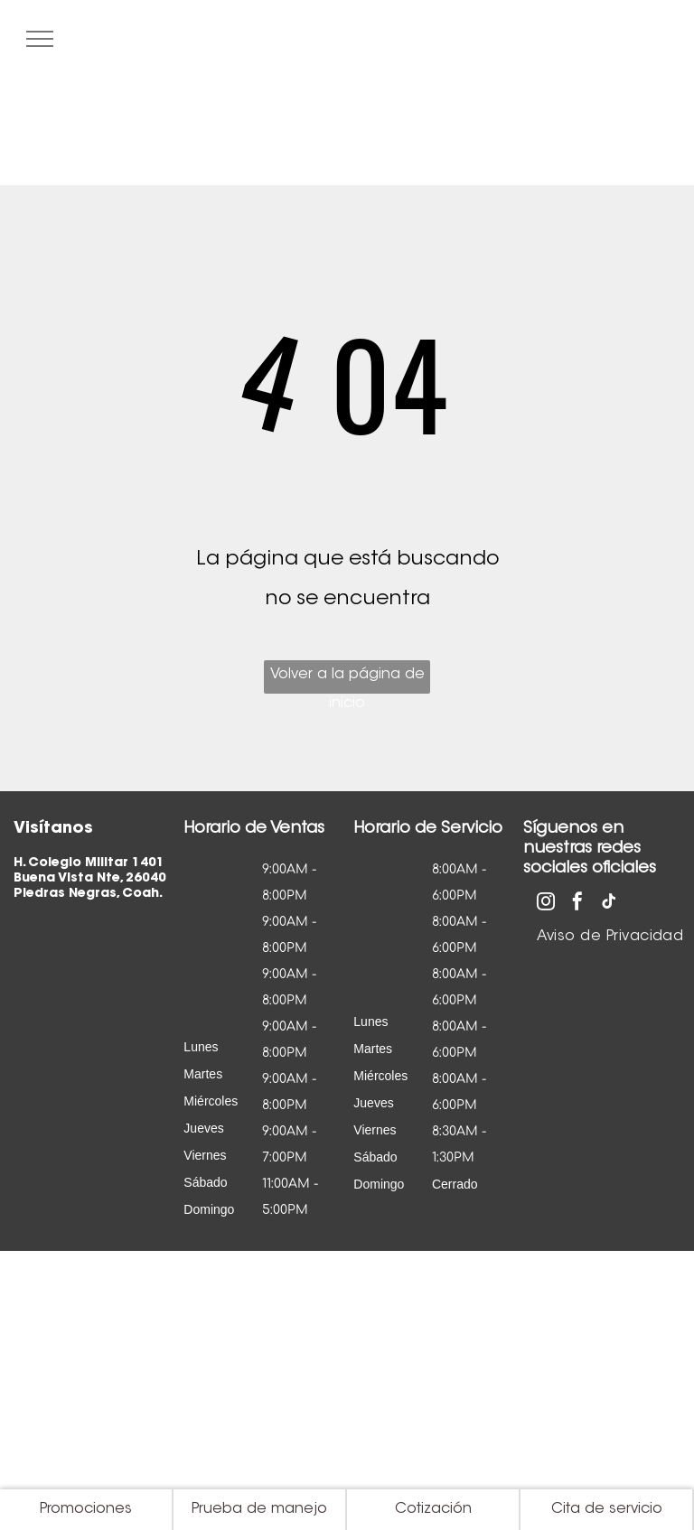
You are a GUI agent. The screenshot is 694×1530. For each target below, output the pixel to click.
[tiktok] (609, 903)
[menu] (39, 38)
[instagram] (545, 903)
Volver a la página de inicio (347, 680)
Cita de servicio (606, 1509)
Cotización (433, 1509)
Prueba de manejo (259, 1509)
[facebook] (577, 903)
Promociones (86, 1509)
